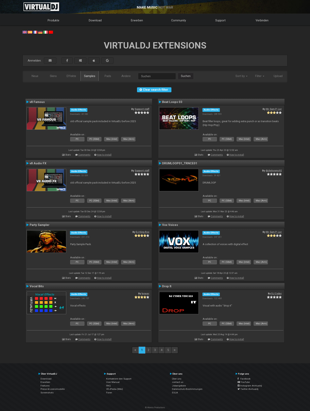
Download (95, 20)
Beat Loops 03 (172, 102)
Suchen (186, 76)
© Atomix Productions (155, 407)
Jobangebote (179, 385)
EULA (175, 392)
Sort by (241, 76)
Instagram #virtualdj (250, 385)
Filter (259, 76)
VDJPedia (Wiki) (114, 389)
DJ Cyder (276, 293)
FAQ (108, 385)
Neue (35, 76)
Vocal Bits (37, 286)
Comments (84, 154)
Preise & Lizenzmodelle (53, 389)
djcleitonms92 (274, 170)
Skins (53, 76)
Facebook (244, 378)
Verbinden (262, 20)
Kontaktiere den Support (118, 378)
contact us (177, 382)
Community (178, 20)
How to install (104, 154)
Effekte (71, 76)
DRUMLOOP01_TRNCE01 (179, 163)
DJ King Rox (142, 232)
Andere (126, 76)
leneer (145, 293)
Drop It (166, 286)
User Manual (113, 382)
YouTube (244, 382)
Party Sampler (39, 225)
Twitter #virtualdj (248, 389)
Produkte (53, 20)
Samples (89, 76)
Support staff (142, 109)
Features (45, 385)
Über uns (176, 378)
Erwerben (137, 20)
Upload (278, 76)
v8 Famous (37, 102)
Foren (109, 392)
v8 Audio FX (38, 163)
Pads (108, 76)
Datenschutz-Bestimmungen (187, 389)
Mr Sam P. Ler (274, 109)
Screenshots (47, 392)
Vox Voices (170, 225)
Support (220, 20)
